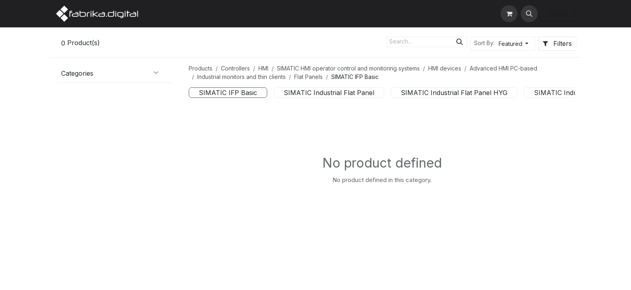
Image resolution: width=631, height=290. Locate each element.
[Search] (459, 42)
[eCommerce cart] (509, 13)
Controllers (235, 68)
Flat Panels (308, 76)
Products (200, 68)
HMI (263, 68)
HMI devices (444, 68)
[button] (529, 13)
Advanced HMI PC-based (503, 68)
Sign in (558, 14)
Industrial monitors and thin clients (241, 76)
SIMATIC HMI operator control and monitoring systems (348, 68)
